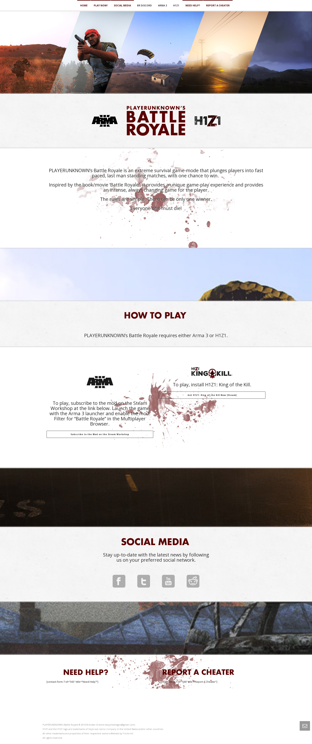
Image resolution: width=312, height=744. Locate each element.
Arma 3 (162, 5)
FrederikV (128, 733)
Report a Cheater (218, 5)
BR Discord (144, 5)
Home (84, 5)
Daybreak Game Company (102, 728)
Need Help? (192, 5)
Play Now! (101, 5)
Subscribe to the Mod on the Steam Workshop (100, 434)
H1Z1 (176, 5)
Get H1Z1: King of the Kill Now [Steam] (212, 395)
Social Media (122, 5)
